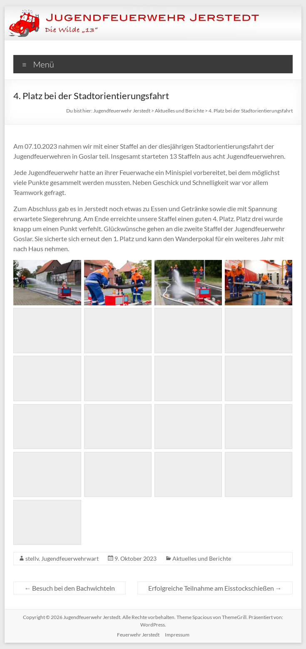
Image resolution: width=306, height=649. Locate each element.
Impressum (177, 635)
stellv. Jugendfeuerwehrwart (62, 558)
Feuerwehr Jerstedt (138, 635)
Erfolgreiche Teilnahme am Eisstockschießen (215, 588)
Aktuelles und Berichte (201, 558)
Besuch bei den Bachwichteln (69, 588)
